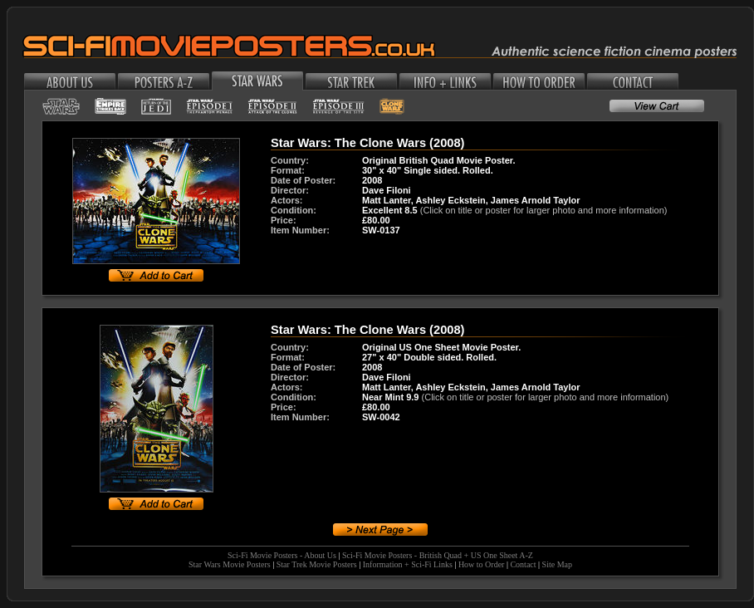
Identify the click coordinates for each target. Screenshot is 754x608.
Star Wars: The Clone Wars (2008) (367, 143)
